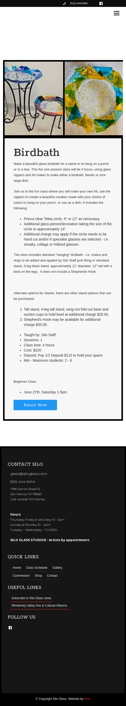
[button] (116, 13)
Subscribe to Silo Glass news (31, 598)
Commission (21, 575)
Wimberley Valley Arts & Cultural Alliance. (40, 605)
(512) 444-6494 (22, 481)
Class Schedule (36, 568)
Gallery (57, 568)
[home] (21, 13)
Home (17, 568)
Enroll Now (35, 405)
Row (87, 699)
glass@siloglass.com (28, 473)
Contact (52, 575)
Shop (38, 575)
